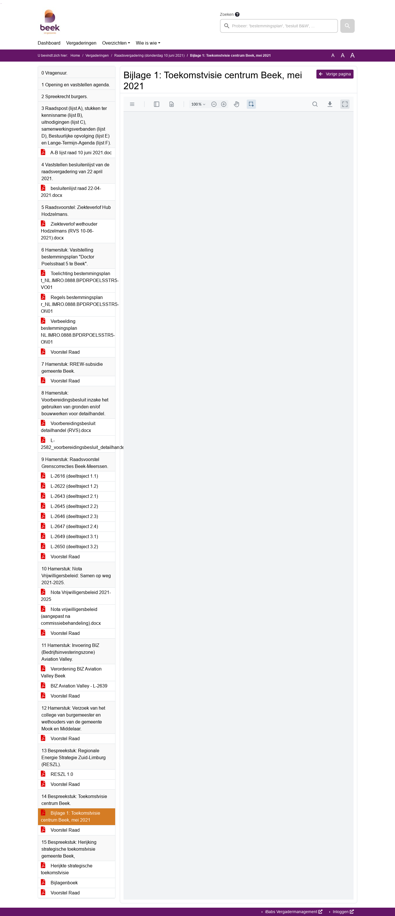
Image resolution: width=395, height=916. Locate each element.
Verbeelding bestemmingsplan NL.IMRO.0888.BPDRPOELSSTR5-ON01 (78, 331)
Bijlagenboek (59, 882)
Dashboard (49, 43)
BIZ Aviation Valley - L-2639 (74, 685)
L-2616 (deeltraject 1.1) (69, 476)
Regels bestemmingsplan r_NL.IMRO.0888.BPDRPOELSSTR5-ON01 (78, 304)
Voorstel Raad (60, 352)
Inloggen (343, 911)
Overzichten (114, 43)
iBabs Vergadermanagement (293, 911)
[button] (347, 26)
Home (75, 56)
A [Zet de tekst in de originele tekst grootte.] (333, 55)
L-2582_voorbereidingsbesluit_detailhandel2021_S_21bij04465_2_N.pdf (78, 444)
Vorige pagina (335, 74)
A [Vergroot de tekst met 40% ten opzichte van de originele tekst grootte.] (352, 55)
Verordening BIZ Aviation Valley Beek (71, 672)
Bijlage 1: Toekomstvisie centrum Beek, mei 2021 (70, 816)
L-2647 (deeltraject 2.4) (69, 526)
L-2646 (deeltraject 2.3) (69, 516)
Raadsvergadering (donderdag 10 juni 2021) (149, 56)
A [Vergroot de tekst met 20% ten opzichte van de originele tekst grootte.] (343, 55)
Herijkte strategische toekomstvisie (66, 869)
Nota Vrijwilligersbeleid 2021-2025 (76, 596)
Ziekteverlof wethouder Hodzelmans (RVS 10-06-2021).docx (69, 231)
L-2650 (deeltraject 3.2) (69, 546)
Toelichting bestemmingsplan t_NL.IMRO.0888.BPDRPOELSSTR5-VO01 (78, 280)
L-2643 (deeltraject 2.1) (69, 496)
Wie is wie (146, 43)
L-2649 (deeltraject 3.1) (69, 536)
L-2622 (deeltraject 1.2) (69, 486)
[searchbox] (279, 26)
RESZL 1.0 (57, 774)
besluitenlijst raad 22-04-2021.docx (71, 192)
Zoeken (227, 14)
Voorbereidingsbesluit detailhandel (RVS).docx (68, 427)
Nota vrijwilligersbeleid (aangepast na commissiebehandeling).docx (71, 616)
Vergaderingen (81, 43)
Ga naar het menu (1, 3)
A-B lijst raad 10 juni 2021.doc (76, 152)
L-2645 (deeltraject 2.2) (69, 506)
